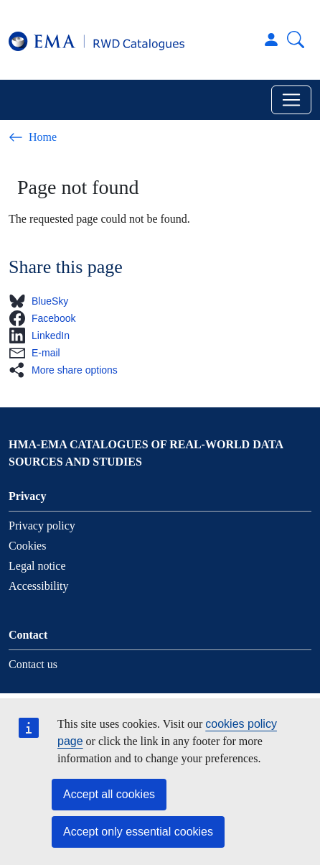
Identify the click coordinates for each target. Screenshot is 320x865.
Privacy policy (42, 525)
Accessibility (39, 586)
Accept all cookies (109, 794)
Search (295, 39)
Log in (271, 39)
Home (33, 137)
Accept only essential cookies (138, 831)
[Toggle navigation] (291, 99)
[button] (43, 301)
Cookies (27, 546)
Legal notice (37, 566)
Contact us (33, 664)
